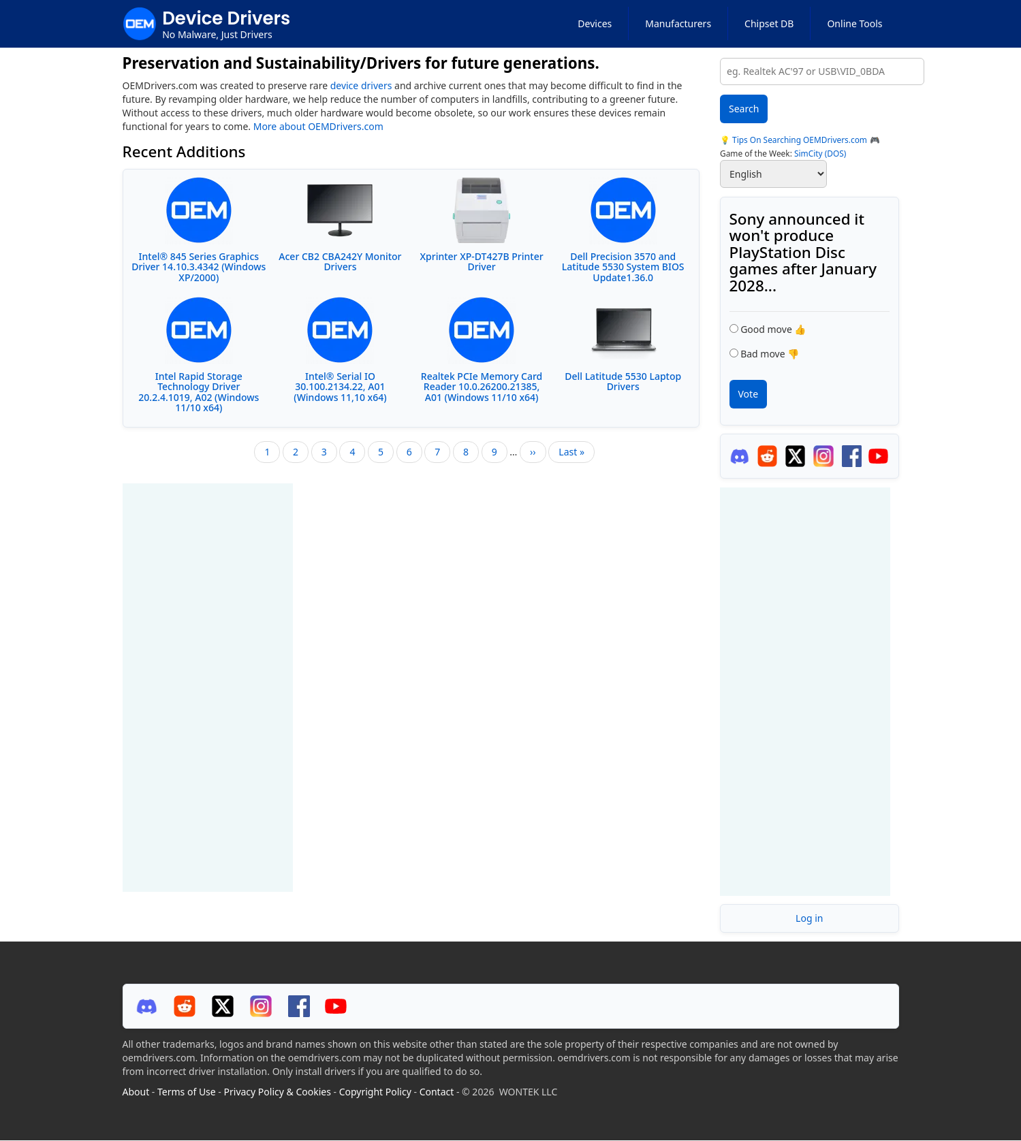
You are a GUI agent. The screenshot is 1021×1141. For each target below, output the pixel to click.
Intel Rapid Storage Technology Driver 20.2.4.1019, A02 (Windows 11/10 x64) (198, 392)
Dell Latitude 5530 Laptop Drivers (623, 381)
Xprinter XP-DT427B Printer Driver (482, 261)
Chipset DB (769, 23)
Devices (595, 23)
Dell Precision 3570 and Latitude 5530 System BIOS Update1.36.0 (623, 267)
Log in (809, 918)
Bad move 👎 (769, 353)
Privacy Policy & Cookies (277, 1091)
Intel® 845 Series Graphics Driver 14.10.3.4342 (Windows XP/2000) (198, 267)
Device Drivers (226, 18)
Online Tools (854, 23)
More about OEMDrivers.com (318, 126)
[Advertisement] (208, 687)
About (136, 1091)
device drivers (361, 85)
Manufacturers (678, 23)
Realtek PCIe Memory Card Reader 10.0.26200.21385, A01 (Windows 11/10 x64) (481, 387)
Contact (437, 1091)
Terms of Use (186, 1091)
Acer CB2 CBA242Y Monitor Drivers (340, 261)
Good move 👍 (773, 329)
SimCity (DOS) (820, 153)
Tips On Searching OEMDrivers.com (798, 139)
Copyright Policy (375, 1091)
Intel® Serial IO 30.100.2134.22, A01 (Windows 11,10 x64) (340, 387)
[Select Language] (773, 174)
